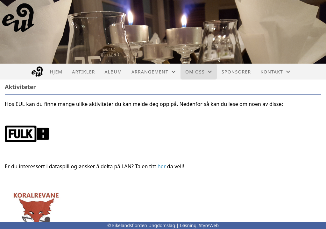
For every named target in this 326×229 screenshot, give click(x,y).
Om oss (198, 72)
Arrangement (153, 72)
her (162, 166)
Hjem (56, 72)
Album (113, 72)
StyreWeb (209, 225)
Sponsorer (236, 72)
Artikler (83, 72)
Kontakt (275, 72)
